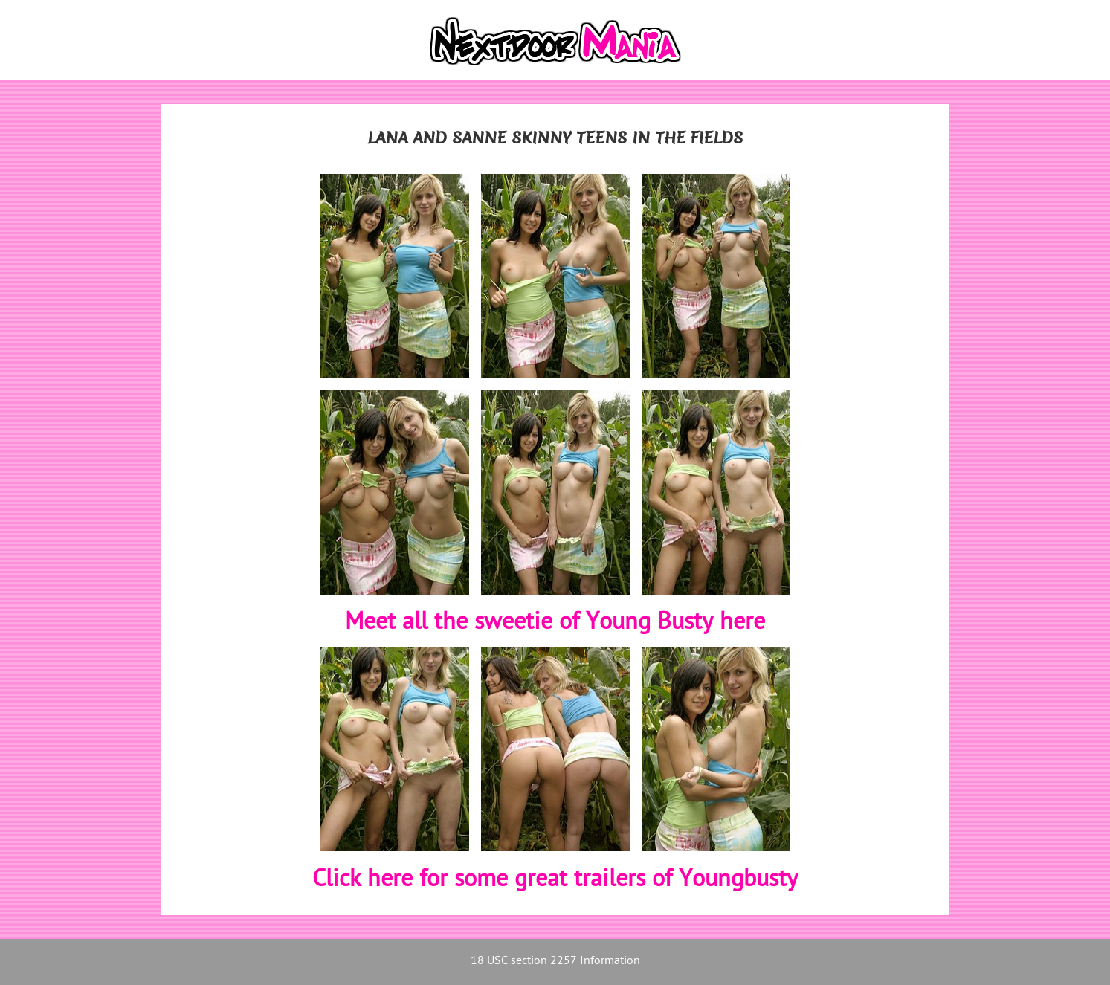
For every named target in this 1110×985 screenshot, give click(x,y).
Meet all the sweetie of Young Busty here (555, 623)
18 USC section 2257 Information (555, 962)
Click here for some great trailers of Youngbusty (555, 880)
